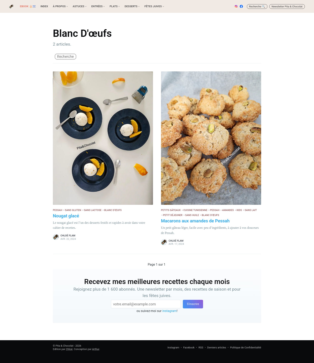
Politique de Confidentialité (245, 347)
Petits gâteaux (171, 210)
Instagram (173, 347)
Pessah (57, 210)
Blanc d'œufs (113, 210)
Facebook (188, 347)
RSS (200, 347)
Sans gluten (73, 210)
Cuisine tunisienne (195, 210)
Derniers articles (216, 347)
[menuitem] (27, 6)
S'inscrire (193, 304)
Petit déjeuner (172, 215)
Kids (239, 210)
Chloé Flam (67, 235)
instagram (169, 311)
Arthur (95, 349)
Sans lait (251, 210)
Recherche (65, 56)
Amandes (228, 210)
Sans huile (192, 215)
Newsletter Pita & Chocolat (287, 6)
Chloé (69, 349)
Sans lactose (93, 210)
